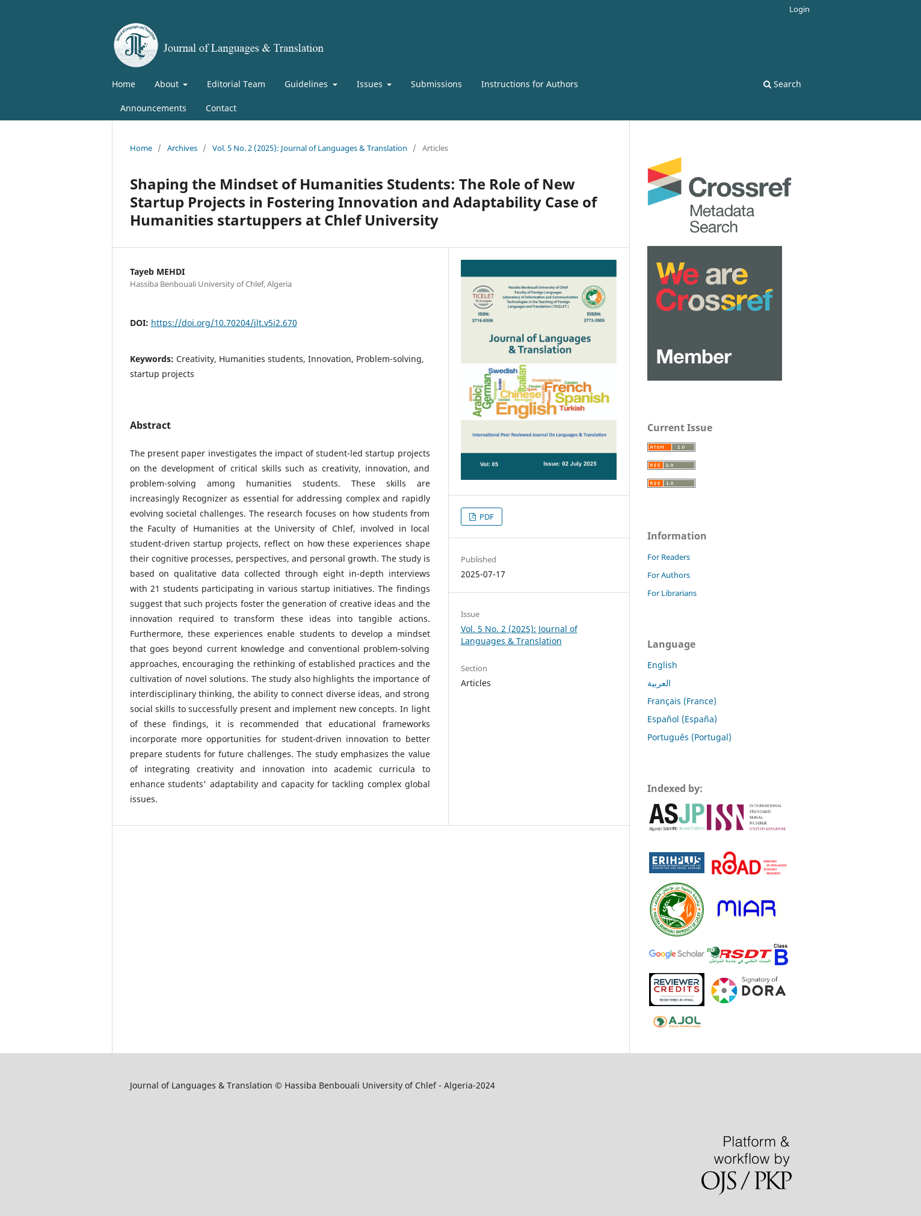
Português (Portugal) (689, 737)
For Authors (668, 575)
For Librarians (672, 593)
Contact (221, 108)
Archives (182, 148)
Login (799, 9)
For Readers (668, 556)
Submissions (436, 84)
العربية (659, 683)
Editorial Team (236, 84)
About (168, 84)
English (662, 665)
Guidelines (307, 84)
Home (123, 84)
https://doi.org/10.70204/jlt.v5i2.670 (224, 322)
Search (782, 84)
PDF (486, 516)
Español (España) (682, 719)
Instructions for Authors (529, 84)
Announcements (153, 108)
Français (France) (681, 701)
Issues (371, 84)
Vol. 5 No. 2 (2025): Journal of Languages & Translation (309, 148)
